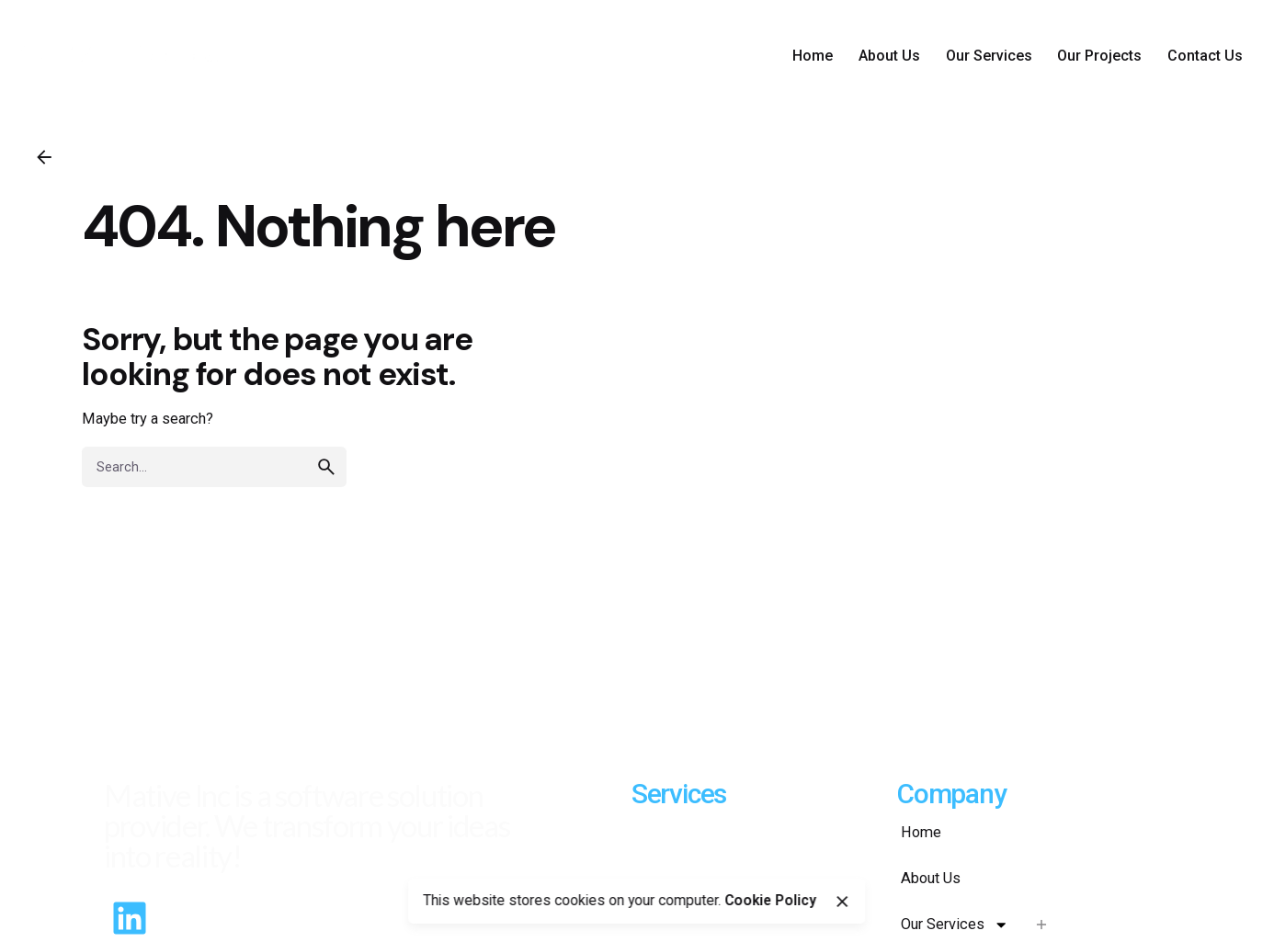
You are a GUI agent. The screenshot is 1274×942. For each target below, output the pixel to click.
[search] (326, 467)
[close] (842, 901)
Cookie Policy (770, 900)
